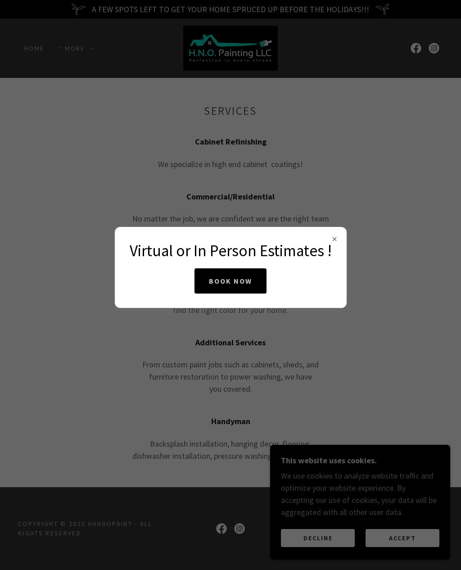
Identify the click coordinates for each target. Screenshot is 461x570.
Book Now (230, 280)
